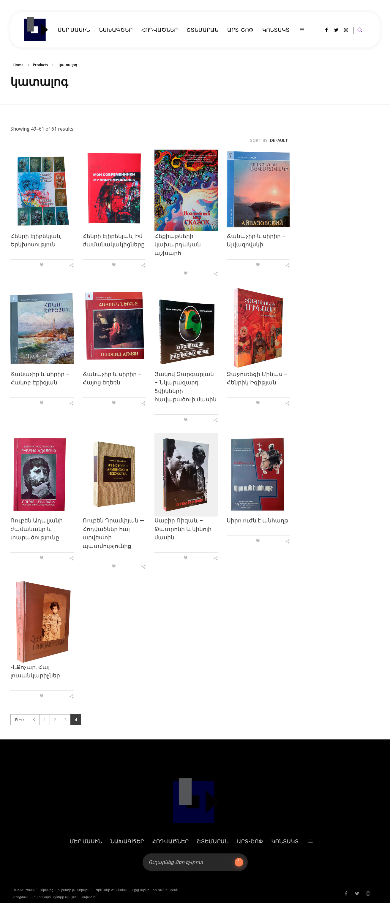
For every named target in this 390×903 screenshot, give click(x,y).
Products (40, 64)
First (19, 720)
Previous (34, 719)
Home (18, 64)
